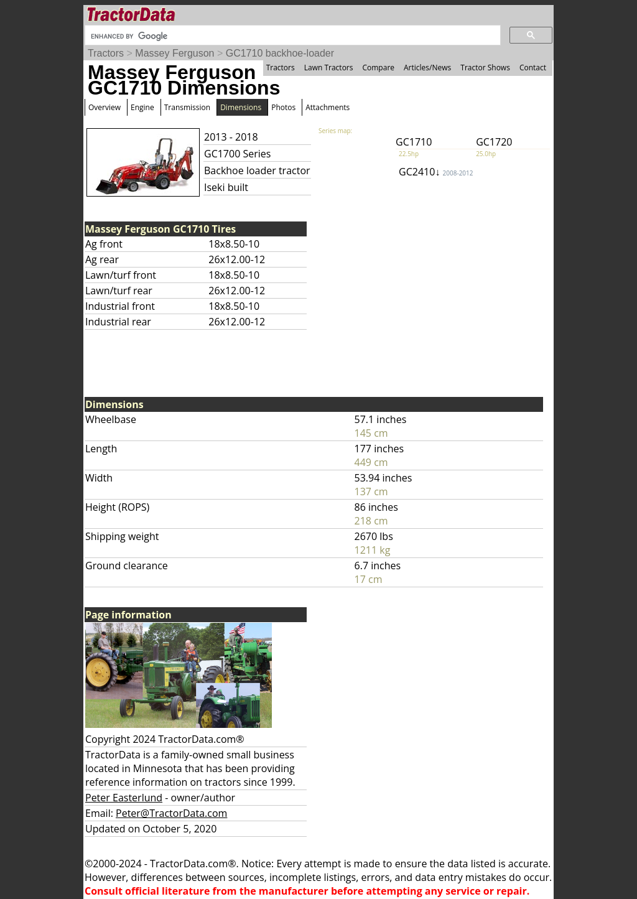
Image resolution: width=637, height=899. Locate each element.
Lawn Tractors (328, 67)
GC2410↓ (436, 172)
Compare (378, 67)
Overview (104, 107)
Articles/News (427, 67)
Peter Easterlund (123, 797)
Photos (283, 107)
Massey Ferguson (174, 53)
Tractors (106, 53)
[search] (291, 36)
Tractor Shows (485, 67)
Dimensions (240, 107)
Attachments (327, 107)
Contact (532, 67)
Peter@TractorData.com (171, 813)
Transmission (187, 107)
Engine (142, 107)
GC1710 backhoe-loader (280, 53)
